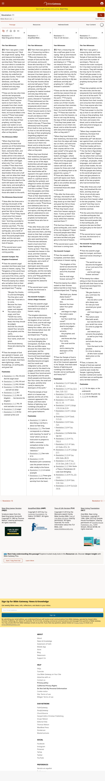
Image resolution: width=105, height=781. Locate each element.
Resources (15, 25)
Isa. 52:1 (73, 389)
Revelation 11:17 (10, 404)
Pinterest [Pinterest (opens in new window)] (40, 749)
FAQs (39, 668)
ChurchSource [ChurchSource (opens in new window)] (42, 713)
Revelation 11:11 (62, 444)
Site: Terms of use (44, 694)
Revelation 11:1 (10, 376)
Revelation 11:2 (62, 383)
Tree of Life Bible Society (64, 517)
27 (74, 463)
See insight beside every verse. (52, 9)
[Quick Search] (49, 15)
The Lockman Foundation (37, 513)
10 (68, 447)
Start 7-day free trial (13, 560)
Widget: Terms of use (45, 697)
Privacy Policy (78, 623)
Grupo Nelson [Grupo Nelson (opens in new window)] (42, 719)
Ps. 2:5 (73, 475)
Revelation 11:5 (62, 400)
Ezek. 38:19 (64, 458)
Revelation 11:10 (62, 438)
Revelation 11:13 (36, 470)
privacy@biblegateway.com (11, 625)
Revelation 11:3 (36, 453)
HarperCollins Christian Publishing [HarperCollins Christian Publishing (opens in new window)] (50, 716)
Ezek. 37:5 (63, 447)
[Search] (101, 15)
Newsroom (41, 655)
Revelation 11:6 (62, 405)
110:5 (58, 477)
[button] (101, 3)
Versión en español (44, 768)
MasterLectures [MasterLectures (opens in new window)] (43, 733)
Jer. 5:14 (65, 408)
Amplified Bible (34, 508)
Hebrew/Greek (27, 25)
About (39, 638)
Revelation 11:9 (10, 387)
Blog (39, 652)
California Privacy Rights (47, 686)
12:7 (65, 391)
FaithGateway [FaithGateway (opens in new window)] (42, 707)
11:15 (84, 396)
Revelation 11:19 (10, 412)
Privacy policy (42, 683)
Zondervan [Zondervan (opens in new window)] (41, 730)
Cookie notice (42, 691)
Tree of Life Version (62, 508)
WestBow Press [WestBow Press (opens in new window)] (43, 727)
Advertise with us (43, 677)
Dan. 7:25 (59, 391)
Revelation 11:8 (10, 384)
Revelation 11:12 (10, 392)
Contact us (41, 680)
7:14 (70, 463)
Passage (5, 25)
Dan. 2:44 (64, 463)
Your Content (40, 25)
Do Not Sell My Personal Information (52, 688)
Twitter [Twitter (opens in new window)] (39, 755)
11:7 (83, 388)
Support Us (41, 658)
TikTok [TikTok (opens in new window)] (39, 752)
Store (39, 649)
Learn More (30, 560)
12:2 (61, 483)
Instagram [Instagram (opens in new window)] (41, 746)
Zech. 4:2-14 (68, 397)
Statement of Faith (44, 644)
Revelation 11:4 (10, 381)
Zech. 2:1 (62, 386)
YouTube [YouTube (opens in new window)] (40, 758)
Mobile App (41, 647)
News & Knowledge (44, 641)
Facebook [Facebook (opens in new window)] (41, 744)
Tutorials (40, 671)
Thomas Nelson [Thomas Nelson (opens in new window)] (43, 724)
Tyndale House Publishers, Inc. (92, 523)
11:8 (83, 394)
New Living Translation (90, 508)
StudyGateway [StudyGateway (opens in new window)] (42, 710)
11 (60, 402)
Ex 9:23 (74, 486)
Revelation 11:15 (10, 395)
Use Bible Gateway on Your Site (49, 674)
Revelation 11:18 (10, 409)
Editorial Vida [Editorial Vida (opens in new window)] (42, 722)
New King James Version (11, 508)
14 (63, 402)
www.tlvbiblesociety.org (63, 529)
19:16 (58, 488)
